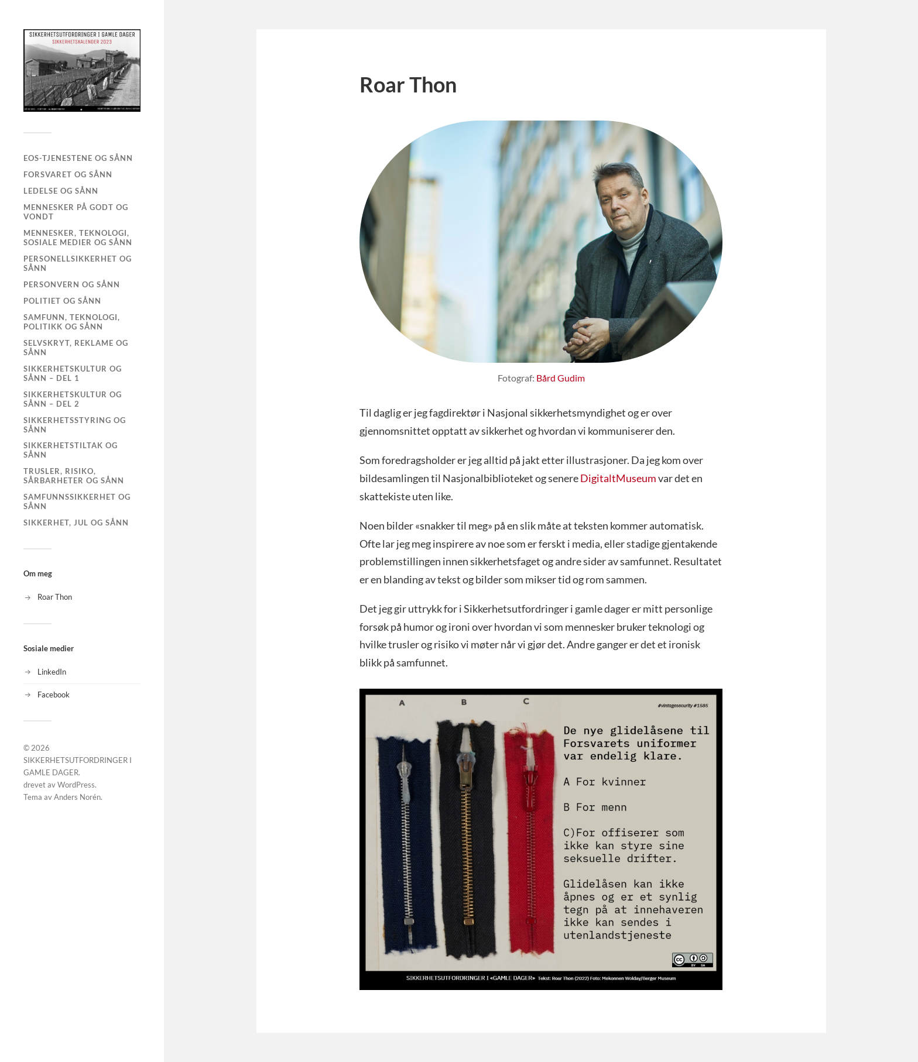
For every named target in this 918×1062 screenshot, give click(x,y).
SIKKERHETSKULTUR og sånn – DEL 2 (72, 399)
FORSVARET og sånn (67, 174)
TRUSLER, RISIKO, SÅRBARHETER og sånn (73, 475)
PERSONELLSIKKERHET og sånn (77, 263)
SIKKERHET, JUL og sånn (76, 522)
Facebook (53, 694)
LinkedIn (51, 671)
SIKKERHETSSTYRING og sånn (74, 424)
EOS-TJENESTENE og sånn (78, 158)
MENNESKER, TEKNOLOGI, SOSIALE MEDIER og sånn (77, 237)
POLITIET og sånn (62, 300)
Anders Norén (77, 797)
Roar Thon (54, 597)
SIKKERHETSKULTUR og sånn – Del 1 (72, 373)
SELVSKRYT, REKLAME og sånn (75, 347)
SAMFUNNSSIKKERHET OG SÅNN (77, 501)
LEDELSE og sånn (60, 190)
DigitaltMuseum (618, 478)
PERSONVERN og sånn (71, 284)
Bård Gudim (560, 377)
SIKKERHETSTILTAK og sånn (70, 450)
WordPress (76, 784)
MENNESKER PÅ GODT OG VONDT (75, 211)
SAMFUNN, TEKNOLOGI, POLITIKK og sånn (71, 321)
